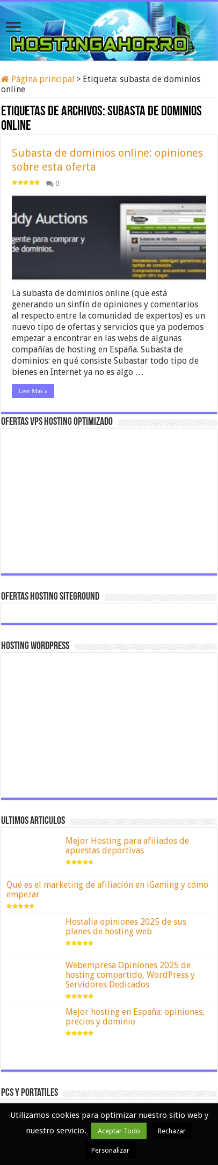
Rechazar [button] (172, 1131)
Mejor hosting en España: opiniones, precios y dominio (135, 1017)
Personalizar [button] (110, 1150)
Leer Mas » (33, 391)
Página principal (38, 79)
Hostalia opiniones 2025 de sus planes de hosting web (126, 927)
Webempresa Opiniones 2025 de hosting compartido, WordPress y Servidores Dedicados (130, 975)
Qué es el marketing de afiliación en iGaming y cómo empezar (107, 889)
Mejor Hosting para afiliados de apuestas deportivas (127, 846)
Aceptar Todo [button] (119, 1131)
